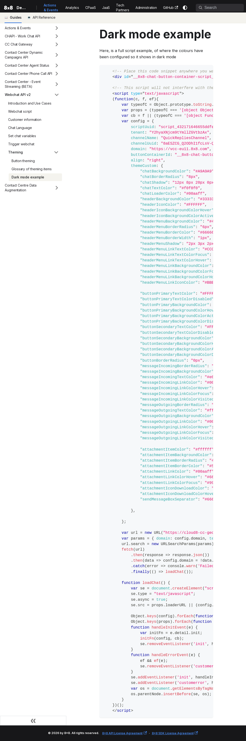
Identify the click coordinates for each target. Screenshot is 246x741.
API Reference (44, 17)
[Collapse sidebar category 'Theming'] (56, 152)
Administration (146, 8)
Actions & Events (51, 7)
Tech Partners (122, 7)
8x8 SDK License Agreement (175, 733)
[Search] (220, 8)
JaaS (106, 8)
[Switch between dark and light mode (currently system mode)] (185, 8)
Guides (16, 17)
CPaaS (90, 8)
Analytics (72, 8)
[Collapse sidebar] (33, 720)
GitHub (170, 8)
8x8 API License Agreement (124, 733)
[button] (32, 28)
